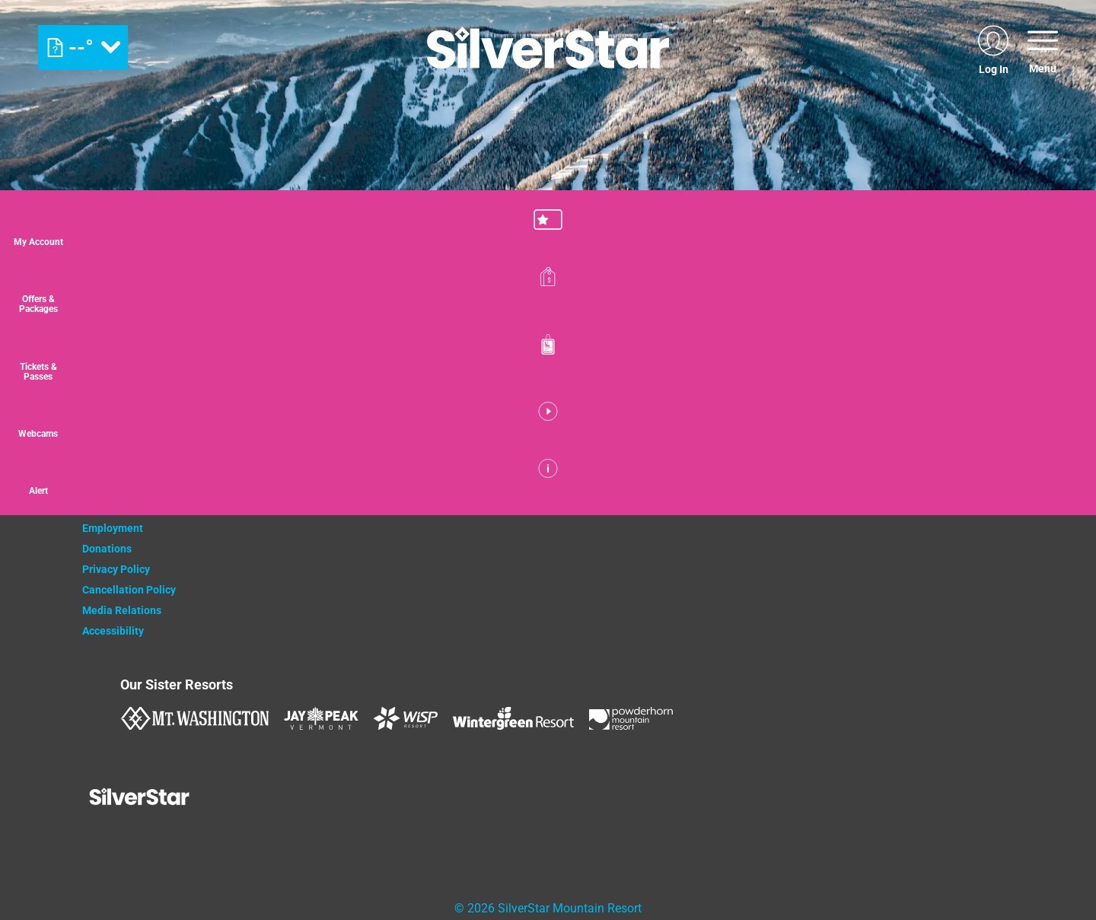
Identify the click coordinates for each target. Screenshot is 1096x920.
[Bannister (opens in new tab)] (543, 485)
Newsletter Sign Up (128, 507)
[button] (1058, 231)
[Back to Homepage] (196, 798)
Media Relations (121, 610)
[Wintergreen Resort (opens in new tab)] (513, 718)
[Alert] (1058, 504)
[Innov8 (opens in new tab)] (638, 485)
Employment (112, 528)
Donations (107, 549)
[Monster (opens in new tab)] (465, 485)
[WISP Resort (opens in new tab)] (406, 718)
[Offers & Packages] (1058, 299)
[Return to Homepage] (548, 47)
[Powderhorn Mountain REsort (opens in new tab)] (631, 718)
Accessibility (113, 631)
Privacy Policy (116, 569)
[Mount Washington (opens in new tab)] (194, 718)
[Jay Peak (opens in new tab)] (321, 718)
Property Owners (122, 487)
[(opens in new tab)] (993, 47)
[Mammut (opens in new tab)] (716, 485)
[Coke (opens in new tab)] (387, 485)
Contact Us (108, 466)
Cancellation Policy (129, 590)
